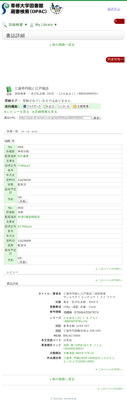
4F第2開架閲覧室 (29, 216)
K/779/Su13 (25, 226)
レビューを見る (18, 111)
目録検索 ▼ (15, 25)
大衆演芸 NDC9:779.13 (78, 353)
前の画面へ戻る (63, 44)
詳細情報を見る (46, 111)
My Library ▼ (43, 25)
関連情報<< (116, 59)
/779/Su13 (24, 165)
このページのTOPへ (110, 268)
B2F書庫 (23, 156)
